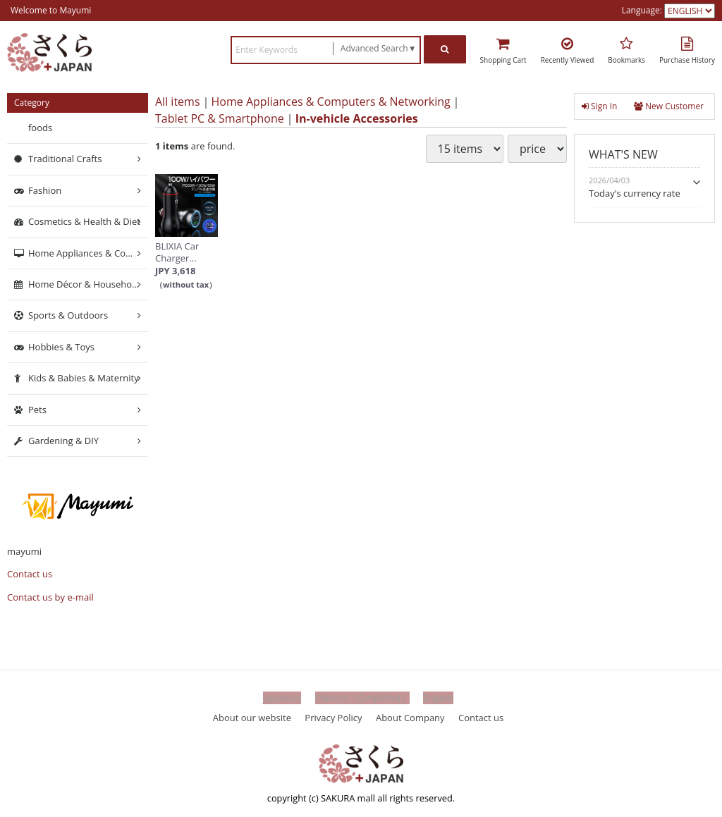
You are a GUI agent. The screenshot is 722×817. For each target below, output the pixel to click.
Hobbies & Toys (61, 346)
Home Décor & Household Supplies (88, 284)
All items (177, 101)
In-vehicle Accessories (356, 118)
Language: (643, 10)
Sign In (599, 106)
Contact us (29, 573)
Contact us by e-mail (50, 597)
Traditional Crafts (65, 158)
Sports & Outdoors (68, 315)
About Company (410, 717)
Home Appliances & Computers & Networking (331, 101)
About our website (252, 717)
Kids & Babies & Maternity (83, 377)
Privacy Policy (333, 717)
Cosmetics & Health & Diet (84, 221)
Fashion (44, 190)
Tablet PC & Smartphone (219, 118)
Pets (37, 409)
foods (40, 127)
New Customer (669, 106)
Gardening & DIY (63, 440)
